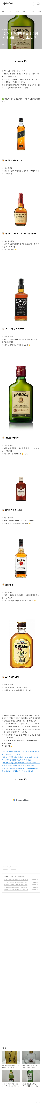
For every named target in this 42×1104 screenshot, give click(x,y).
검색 (33, 3)
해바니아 (7, 4)
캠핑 (9, 11)
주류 (24, 11)
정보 (39, 11)
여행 (32, 11)
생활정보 (6, 876)
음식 (17, 11)
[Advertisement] (21, 800)
